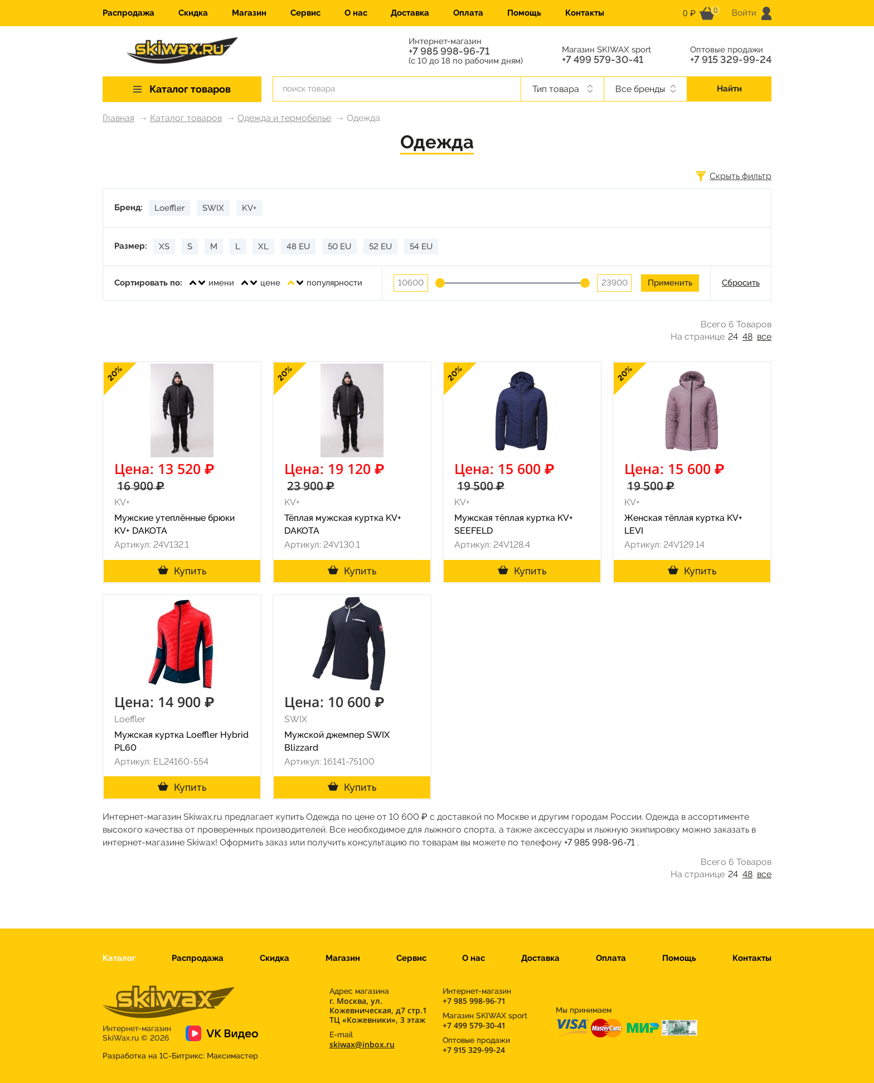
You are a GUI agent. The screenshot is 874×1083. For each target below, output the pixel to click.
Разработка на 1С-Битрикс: (180, 1055)
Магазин (249, 13)
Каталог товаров (186, 118)
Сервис (305, 13)
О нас (355, 13)
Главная (118, 118)
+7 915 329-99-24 (730, 59)
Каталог (119, 958)
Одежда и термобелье (284, 118)
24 (733, 336)
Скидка (193, 13)
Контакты (584, 13)
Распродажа (128, 13)
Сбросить (741, 283)
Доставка (410, 13)
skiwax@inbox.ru (362, 1044)
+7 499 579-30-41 (602, 59)
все (764, 336)
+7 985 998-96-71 (449, 51)
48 (747, 336)
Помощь (524, 13)
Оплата (468, 13)
